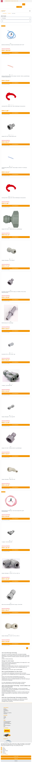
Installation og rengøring (7, 712)
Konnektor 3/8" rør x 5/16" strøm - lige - (8, 354)
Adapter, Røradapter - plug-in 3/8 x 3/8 (8, 479)
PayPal (4, 751)
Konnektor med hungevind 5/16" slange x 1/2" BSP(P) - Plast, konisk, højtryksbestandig (14, 292)
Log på (5, 716)
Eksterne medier (5, 750)
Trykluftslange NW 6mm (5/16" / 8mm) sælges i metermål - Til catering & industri (14, 168)
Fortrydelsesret (6, 710)
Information (5, 713)
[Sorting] (16, 18)
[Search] (23, 4)
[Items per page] (16, 21)
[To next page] (30, 648)
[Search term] (15, 4)
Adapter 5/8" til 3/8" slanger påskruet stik (9, 136)
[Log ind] (12, 7)
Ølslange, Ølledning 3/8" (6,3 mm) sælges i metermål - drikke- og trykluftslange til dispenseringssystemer (15, 76)
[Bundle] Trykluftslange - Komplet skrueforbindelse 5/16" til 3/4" (13, 44)
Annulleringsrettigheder (7, 721)
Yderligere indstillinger (4, 754)
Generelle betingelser (7, 725)
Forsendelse (6, 709)
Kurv (4, 718)
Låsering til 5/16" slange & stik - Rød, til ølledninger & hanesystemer (14, 197)
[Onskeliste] (15, 7)
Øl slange (9, 13)
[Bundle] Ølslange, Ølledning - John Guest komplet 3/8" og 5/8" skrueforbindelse (13, 511)
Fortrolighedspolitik (7, 722)
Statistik (4, 748)
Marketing (4, 749)
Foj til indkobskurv (20, 52)
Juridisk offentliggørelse (7, 723)
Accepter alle (16, 756)
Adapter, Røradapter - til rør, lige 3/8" (8, 260)
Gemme (16, 760)
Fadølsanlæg (4, 13)
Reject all (16, 758)
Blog (4, 726)
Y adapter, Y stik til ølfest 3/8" (7, 385)
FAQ (4, 711)
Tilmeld (5, 717)
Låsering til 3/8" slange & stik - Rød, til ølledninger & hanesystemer (13, 106)
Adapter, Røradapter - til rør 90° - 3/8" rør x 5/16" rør (11, 573)
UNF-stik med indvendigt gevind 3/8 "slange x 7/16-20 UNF (12, 604)
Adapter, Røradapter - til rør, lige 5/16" (8, 416)
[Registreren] (14, 7)
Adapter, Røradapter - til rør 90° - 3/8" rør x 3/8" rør (10, 635)
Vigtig (3, 747)
